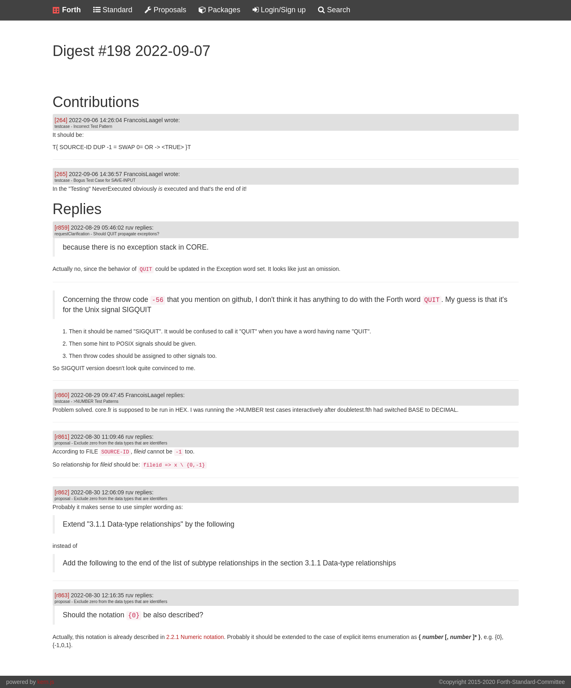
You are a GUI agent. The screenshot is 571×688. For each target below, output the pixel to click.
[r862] (62, 492)
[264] (61, 120)
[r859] (62, 227)
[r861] (62, 436)
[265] (61, 174)
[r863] (62, 595)
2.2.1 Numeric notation (195, 637)
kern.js (45, 682)
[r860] (62, 395)
